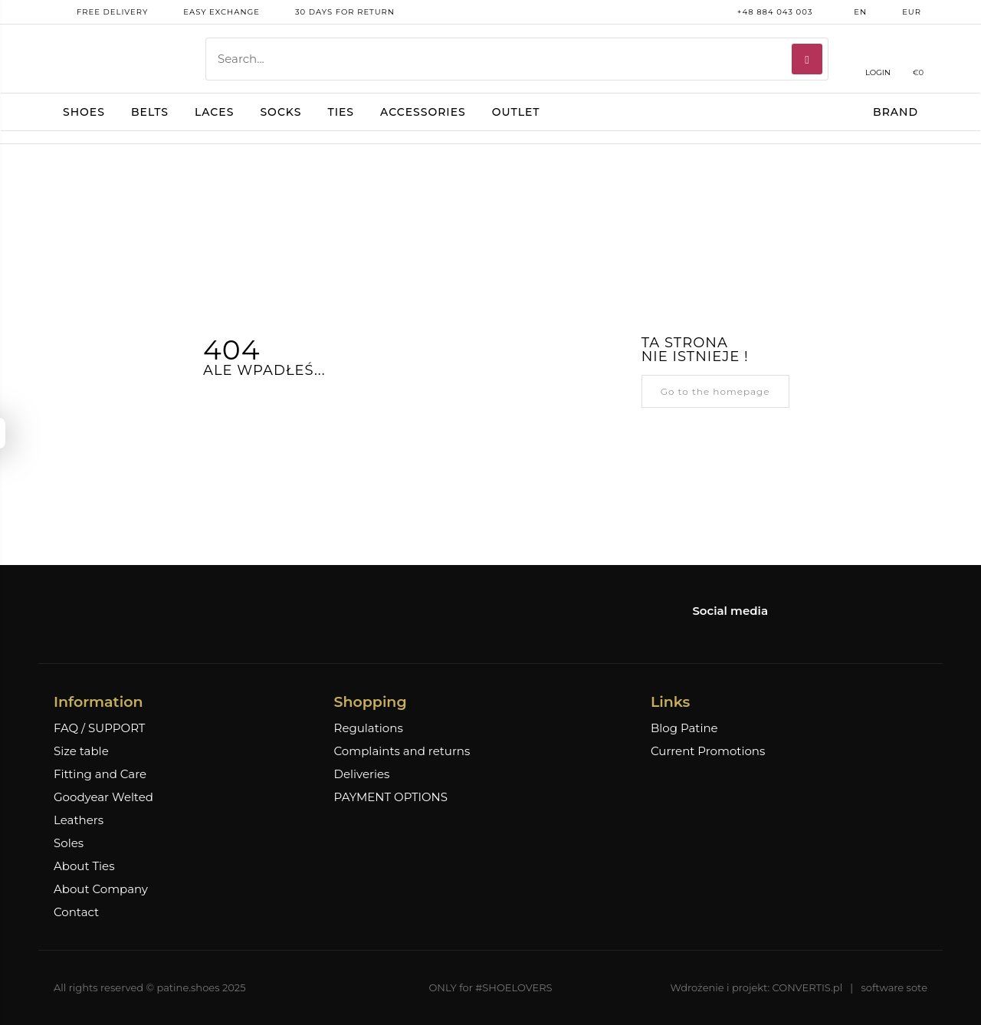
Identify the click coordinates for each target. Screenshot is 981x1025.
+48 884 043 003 (763, 12)
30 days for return (333, 12)
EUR (900, 12)
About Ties (84, 866)
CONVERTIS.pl (808, 987)
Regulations (368, 728)
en (849, 12)
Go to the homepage (715, 391)
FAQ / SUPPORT (99, 728)
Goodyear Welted (103, 797)
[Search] (807, 59)
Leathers (78, 820)
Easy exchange (210, 12)
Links (670, 702)
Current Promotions (708, 751)
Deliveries (362, 774)
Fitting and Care (100, 774)
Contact (76, 912)
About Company (101, 889)
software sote (894, 987)
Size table (81, 751)
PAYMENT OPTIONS (391, 797)
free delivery (101, 12)
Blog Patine (684, 728)
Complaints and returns (402, 751)
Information (98, 702)
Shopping (370, 702)
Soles (69, 843)
